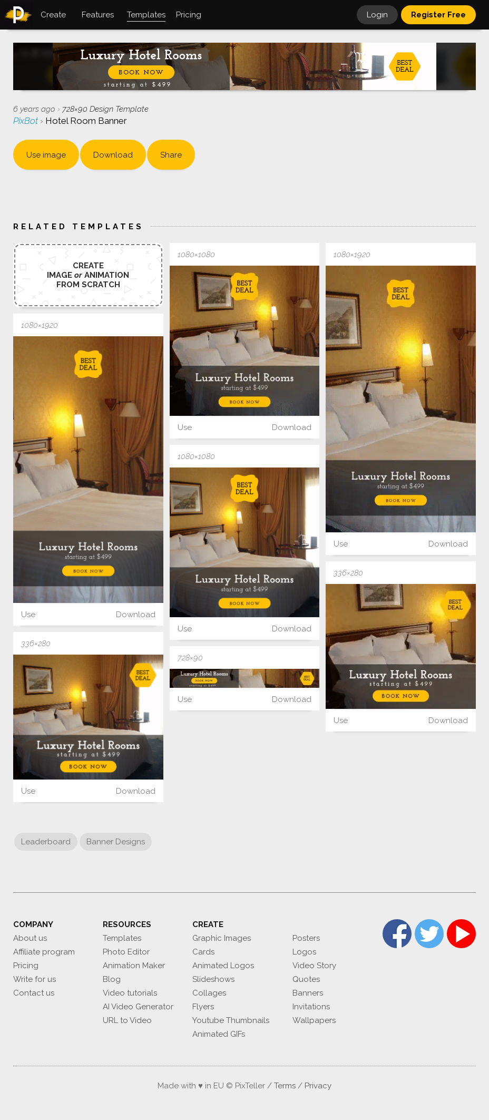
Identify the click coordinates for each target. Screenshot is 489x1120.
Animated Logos (223, 965)
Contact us (33, 993)
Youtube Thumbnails (230, 1020)
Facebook (397, 933)
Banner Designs (115, 841)
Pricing (25, 965)
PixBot (26, 120)
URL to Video (127, 1020)
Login (377, 15)
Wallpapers (314, 1020)
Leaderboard (46, 841)
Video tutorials (130, 993)
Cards (203, 952)
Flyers (203, 1006)
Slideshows (213, 979)
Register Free (438, 15)
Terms (285, 1085)
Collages (209, 993)
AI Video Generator (138, 1006)
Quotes (306, 979)
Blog (112, 979)
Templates (122, 938)
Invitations (311, 1006)
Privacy (318, 1085)
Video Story (314, 965)
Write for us (34, 979)
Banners (307, 993)
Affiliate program (44, 952)
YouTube (461, 933)
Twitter (429, 933)
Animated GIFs (218, 1034)
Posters (306, 938)
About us (30, 938)
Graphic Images (221, 938)
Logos (304, 952)
